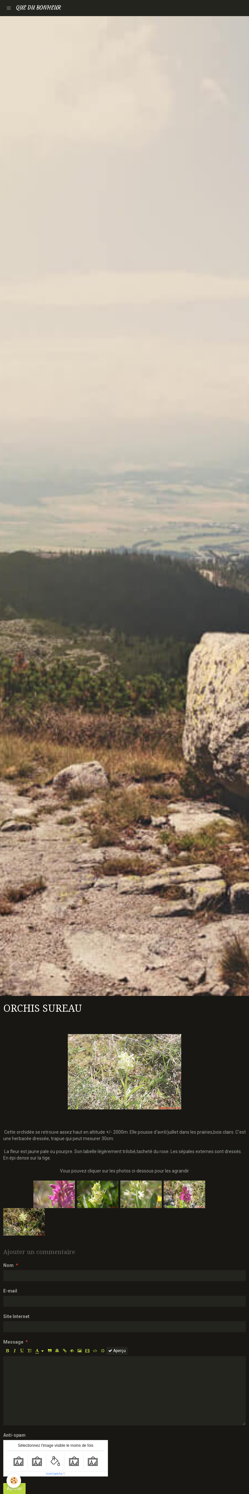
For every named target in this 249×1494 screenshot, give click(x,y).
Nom (8, 1265)
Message (13, 1342)
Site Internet (16, 1316)
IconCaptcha (54, 1473)
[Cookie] (13, 1480)
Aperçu (117, 1350)
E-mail (10, 1290)
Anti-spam (14, 1435)
